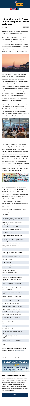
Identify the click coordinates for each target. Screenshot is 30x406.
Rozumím (15, 394)
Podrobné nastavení (15, 400)
